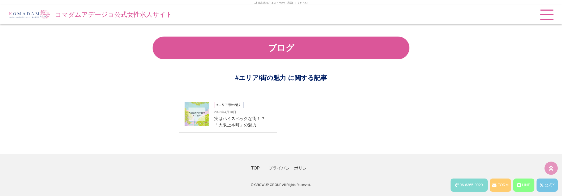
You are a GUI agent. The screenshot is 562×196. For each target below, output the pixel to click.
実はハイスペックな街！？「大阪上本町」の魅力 (239, 121)
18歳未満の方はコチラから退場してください (281, 2)
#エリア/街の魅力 (260, 77)
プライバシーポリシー (290, 168)
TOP (255, 168)
